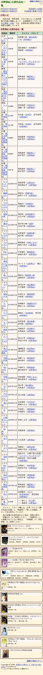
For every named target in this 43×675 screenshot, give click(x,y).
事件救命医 (4, 126)
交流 (40, 11)
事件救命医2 (4, 117)
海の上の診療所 (4, 351)
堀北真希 (31, 321)
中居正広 (31, 105)
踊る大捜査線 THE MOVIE (4, 95)
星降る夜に (4, 216)
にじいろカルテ (4, 235)
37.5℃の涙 (4, 306)
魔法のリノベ (4, 226)
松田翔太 (31, 349)
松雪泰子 (31, 329)
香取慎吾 (31, 294)
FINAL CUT (4, 254)
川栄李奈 (29, 204)
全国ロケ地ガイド (23, 665)
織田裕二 (31, 76)
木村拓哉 (29, 313)
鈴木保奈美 (24, 494)
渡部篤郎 (31, 409)
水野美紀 (27, 40)
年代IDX (4, 9)
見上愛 (32, 501)
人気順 (39, 9)
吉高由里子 (30, 214)
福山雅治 (31, 285)
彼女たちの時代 (4, 477)
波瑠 (31, 224)
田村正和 (31, 447)
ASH (33, 665)
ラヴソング (4, 287)
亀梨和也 (31, 252)
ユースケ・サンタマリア (30, 62)
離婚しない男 (4, 195)
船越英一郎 (30, 275)
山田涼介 (31, 183)
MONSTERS (4, 369)
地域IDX (13, 11)
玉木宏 (28, 115)
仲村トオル (31, 242)
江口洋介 (31, 402)
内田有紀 (31, 137)
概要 (34, 11)
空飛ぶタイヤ (4, 379)
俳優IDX (4, 11)
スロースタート (4, 396)
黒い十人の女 (4, 277)
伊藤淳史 (29, 193)
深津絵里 (31, 475)
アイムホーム (4, 315)
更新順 (32, 9)
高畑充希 (31, 233)
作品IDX (13, 9)
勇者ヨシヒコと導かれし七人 (4, 265)
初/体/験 (4, 431)
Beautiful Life (4, 468)
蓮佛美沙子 (31, 304)
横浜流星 (32, 37)
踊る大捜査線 (4, 487)
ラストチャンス (4, 245)
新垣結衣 (31, 358)
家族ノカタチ (4, 296)
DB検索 (28, 11)
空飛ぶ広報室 (4, 360)
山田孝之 (31, 264)
